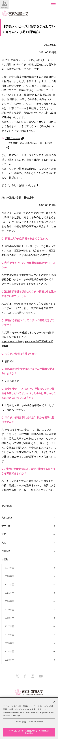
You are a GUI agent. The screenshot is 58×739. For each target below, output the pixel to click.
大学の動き (7, 517)
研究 (4, 534)
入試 (4, 542)
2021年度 (9, 593)
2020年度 (9, 601)
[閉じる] (54, 701)
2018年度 (9, 618)
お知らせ (6, 551)
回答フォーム (12, 138)
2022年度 (9, 584)
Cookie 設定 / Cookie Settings (29, 722)
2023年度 (9, 576)
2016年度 (9, 634)
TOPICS (7, 505)
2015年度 (9, 643)
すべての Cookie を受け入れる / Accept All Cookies (29, 732)
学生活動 (6, 526)
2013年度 (9, 660)
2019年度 (9, 609)
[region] (29, 718)
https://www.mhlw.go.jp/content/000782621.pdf (27, 341)
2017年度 (9, 626)
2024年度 (9, 567)
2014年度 (9, 651)
